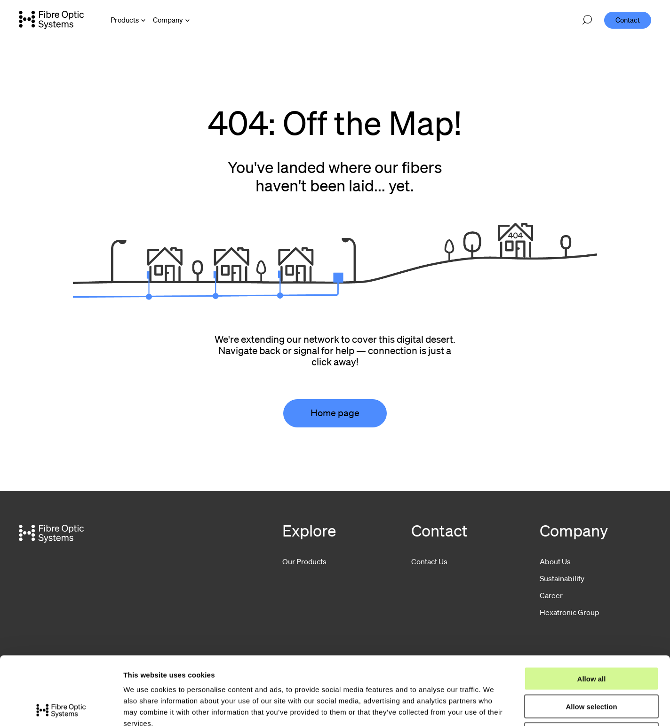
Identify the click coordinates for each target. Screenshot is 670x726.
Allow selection (591, 638)
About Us (555, 561)
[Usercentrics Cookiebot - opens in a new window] (61, 708)
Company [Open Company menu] (168, 19)
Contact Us (429, 561)
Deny (591, 666)
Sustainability (562, 578)
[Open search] (587, 20)
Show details (494, 707)
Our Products (304, 561)
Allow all (591, 611)
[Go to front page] (51, 20)
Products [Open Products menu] (125, 19)
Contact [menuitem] (627, 19)
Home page (335, 412)
